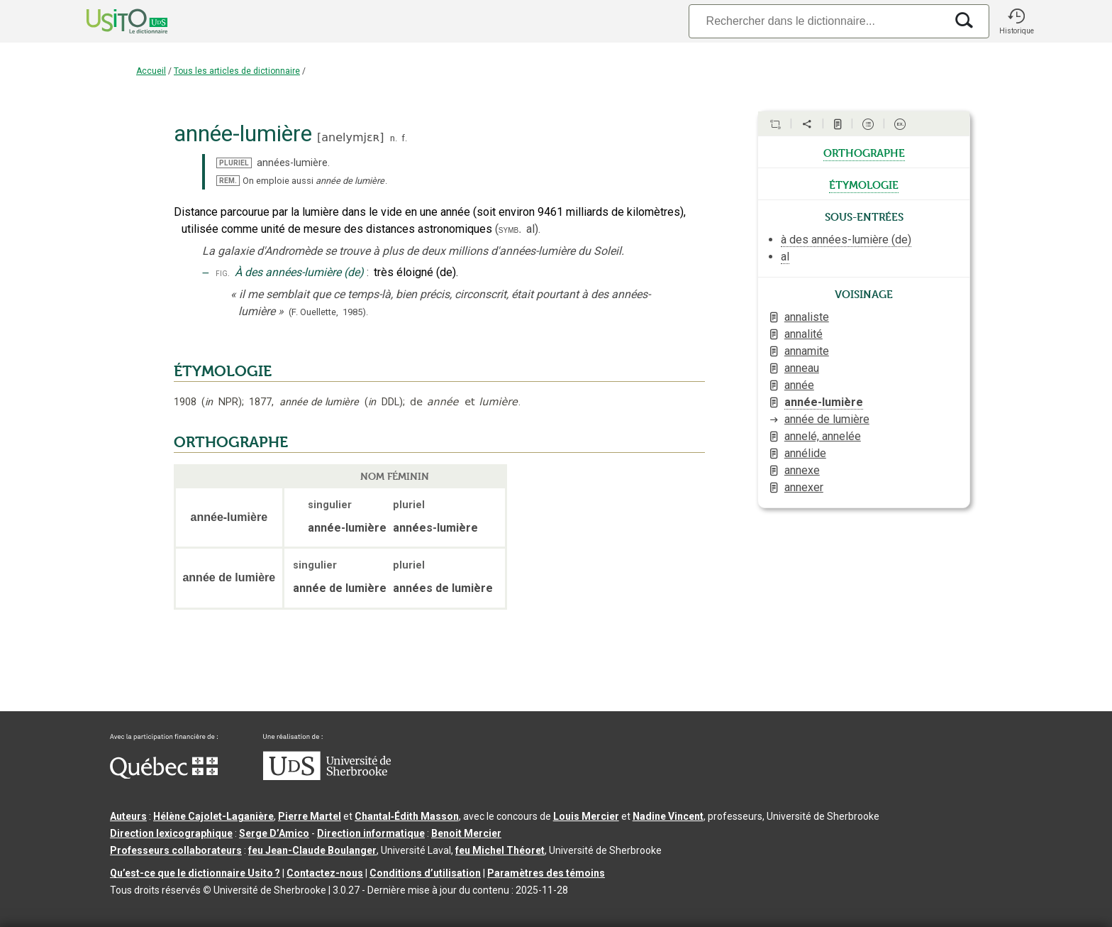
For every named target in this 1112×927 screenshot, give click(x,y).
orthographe (864, 151)
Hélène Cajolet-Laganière (213, 816)
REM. (228, 180)
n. (393, 138)
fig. (223, 273)
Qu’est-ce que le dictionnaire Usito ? (195, 873)
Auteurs (128, 816)
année (799, 385)
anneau (801, 368)
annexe (802, 470)
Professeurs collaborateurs (176, 850)
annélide (805, 453)
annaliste (806, 317)
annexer (803, 487)
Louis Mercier (586, 816)
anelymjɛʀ (350, 137)
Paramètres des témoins (546, 873)
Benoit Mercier (466, 833)
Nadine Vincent (668, 816)
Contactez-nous (325, 873)
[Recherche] (817, 21)
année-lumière (823, 402)
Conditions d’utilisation (425, 873)
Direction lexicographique (171, 833)
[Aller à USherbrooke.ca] (327, 776)
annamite (806, 351)
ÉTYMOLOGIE (223, 371)
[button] (1016, 21)
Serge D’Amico (274, 833)
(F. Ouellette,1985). (328, 312)
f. (404, 138)
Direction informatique (371, 833)
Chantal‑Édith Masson (407, 816)
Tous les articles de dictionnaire (237, 71)
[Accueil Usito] (111, 21)
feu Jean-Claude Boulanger (312, 850)
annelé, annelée (822, 436)
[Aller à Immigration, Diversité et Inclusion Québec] (164, 775)
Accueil (151, 71)
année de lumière (826, 419)
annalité (803, 334)
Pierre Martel (309, 816)
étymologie (864, 183)
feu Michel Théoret (500, 850)
